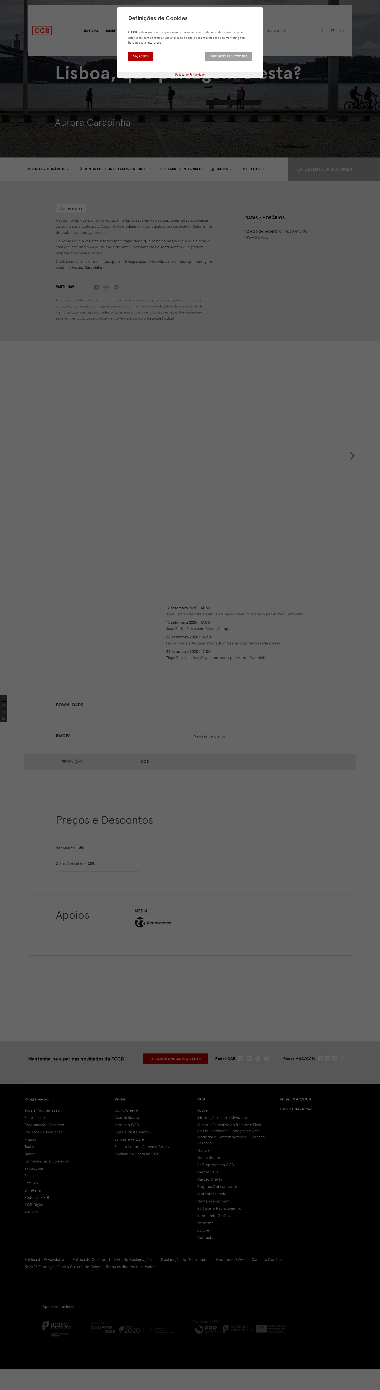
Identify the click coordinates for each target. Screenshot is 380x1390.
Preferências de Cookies (228, 56)
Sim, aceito (141, 56)
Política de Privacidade (190, 74)
